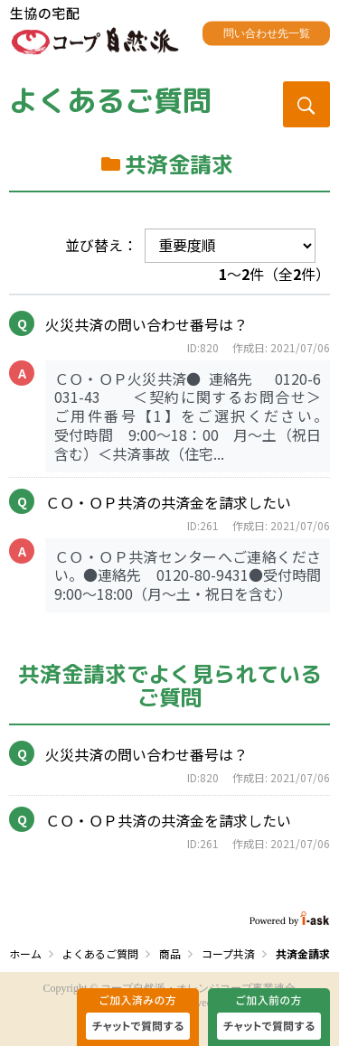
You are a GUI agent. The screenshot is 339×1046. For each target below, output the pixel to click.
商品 (170, 953)
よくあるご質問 (110, 100)
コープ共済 (228, 953)
